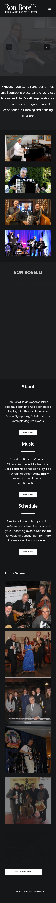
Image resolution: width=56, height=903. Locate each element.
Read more (25, 432)
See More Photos (23, 872)
